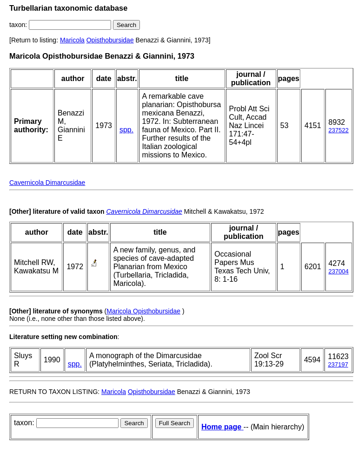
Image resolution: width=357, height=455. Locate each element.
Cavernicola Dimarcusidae (47, 182)
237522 (339, 130)
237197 (338, 364)
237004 (339, 271)
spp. (126, 130)
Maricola (72, 40)
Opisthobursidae (110, 40)
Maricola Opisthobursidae (143, 311)
